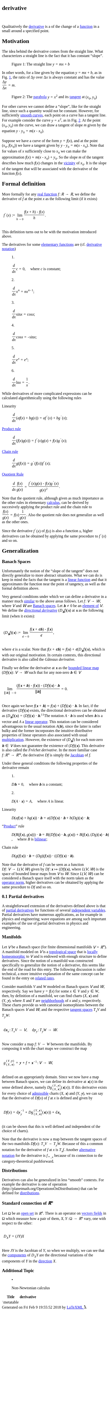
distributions (29, 1193)
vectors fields (92, 1213)
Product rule (11, 429)
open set (27, 1213)
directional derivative (40, 610)
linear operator (36, 722)
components (17, 1255)
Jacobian (77, 755)
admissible (40, 1093)
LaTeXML (77, 1307)
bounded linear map (83, 668)
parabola (40, 97)
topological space (62, 952)
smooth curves (31, 115)
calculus (53, 502)
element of (90, 606)
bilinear (40, 839)
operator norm (13, 882)
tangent (75, 97)
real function (47, 194)
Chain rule (10, 451)
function (86, 26)
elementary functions (57, 244)
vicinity (69, 163)
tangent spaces (81, 1009)
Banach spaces (44, 606)
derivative (36, 26)
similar (29, 601)
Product (10, 826)
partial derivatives (20, 910)
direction (45, 1261)
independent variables (88, 910)
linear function (79, 580)
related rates (44, 978)
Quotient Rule (13, 474)
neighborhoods (52, 1001)
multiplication (13, 740)
